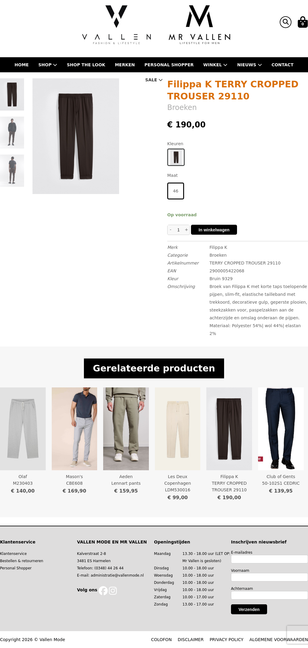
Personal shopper (169, 64)
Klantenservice (13, 554)
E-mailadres (241, 552)
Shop (47, 64)
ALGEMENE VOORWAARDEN (278, 639)
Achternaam (242, 589)
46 (175, 191)
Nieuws (249, 64)
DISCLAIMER (191, 639)
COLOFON (161, 639)
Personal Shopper (16, 568)
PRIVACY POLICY (226, 639)
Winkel (215, 64)
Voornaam (240, 570)
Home (21, 64)
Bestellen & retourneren (21, 561)
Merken (125, 64)
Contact (283, 64)
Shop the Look (86, 64)
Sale (154, 79)
